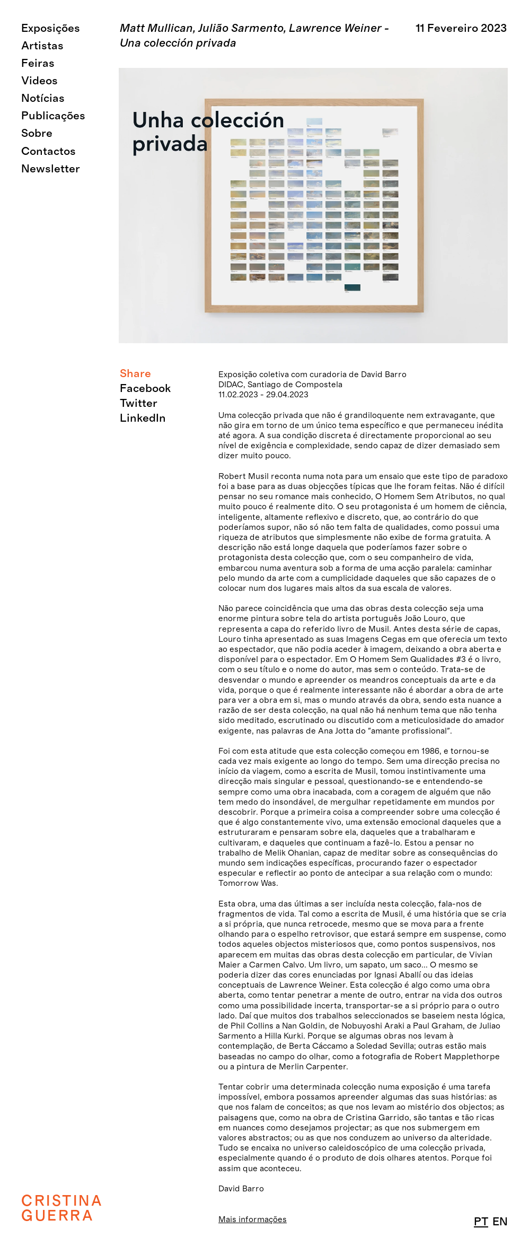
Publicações (53, 115)
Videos (39, 80)
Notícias (43, 98)
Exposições (50, 28)
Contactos (48, 151)
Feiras (38, 63)
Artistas (42, 45)
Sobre (36, 133)
